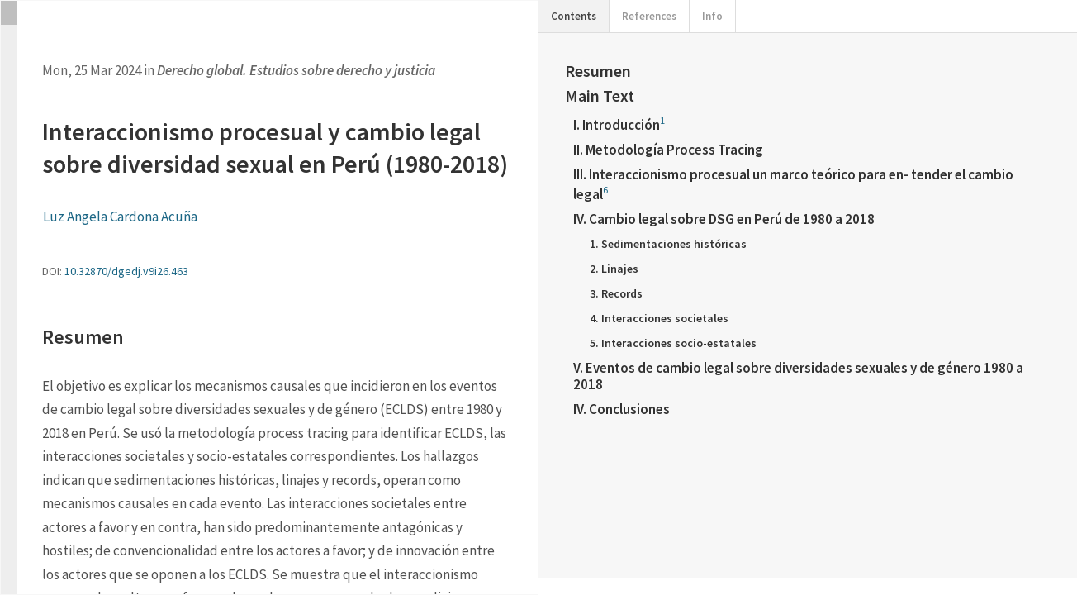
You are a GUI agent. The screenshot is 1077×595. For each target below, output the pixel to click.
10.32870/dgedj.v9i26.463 (126, 271)
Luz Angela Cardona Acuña (120, 216)
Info (712, 16)
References (649, 16)
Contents (573, 16)
